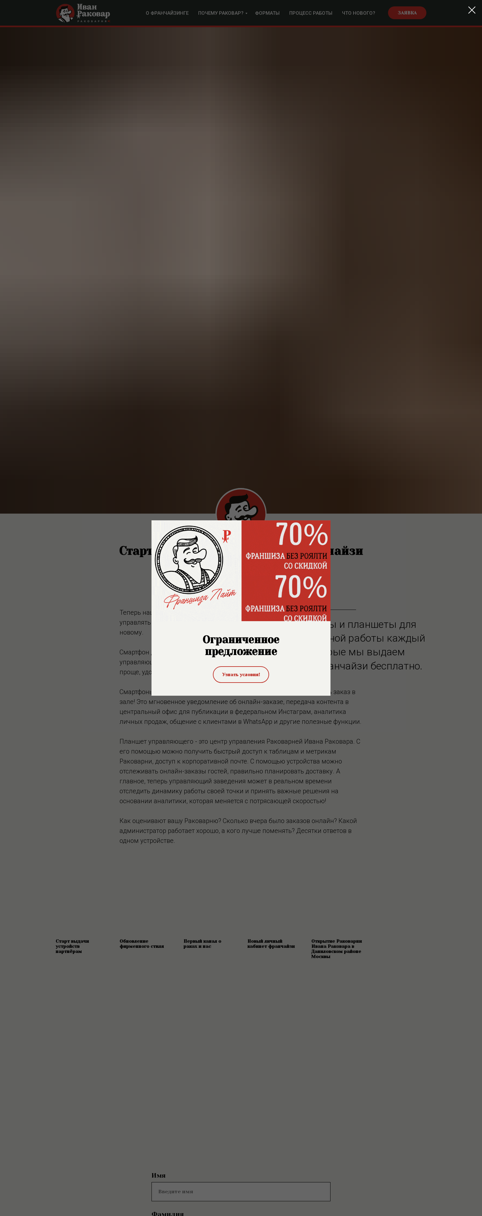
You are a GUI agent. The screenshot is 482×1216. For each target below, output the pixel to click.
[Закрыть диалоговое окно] (472, 10)
